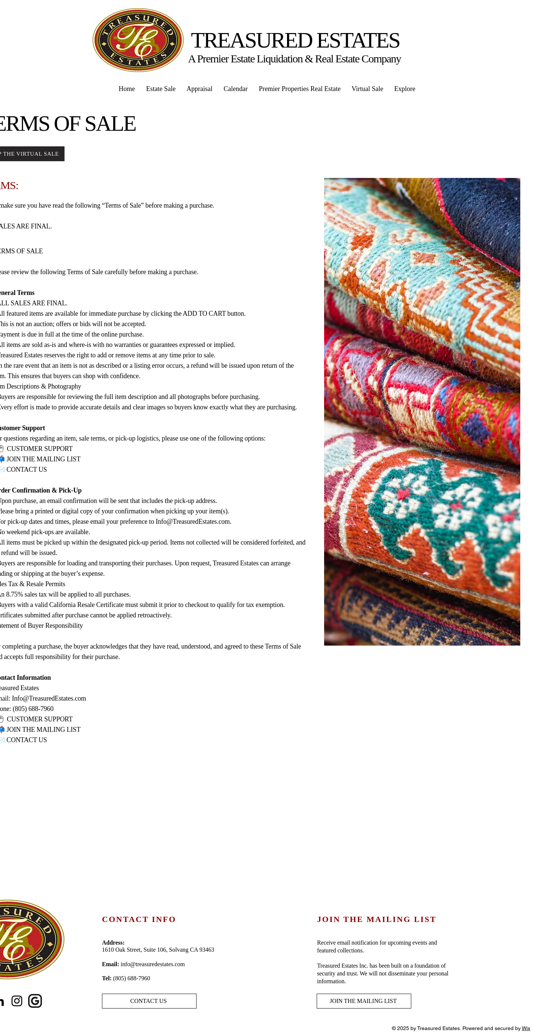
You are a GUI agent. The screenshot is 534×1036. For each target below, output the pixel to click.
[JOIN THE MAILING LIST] (364, 1001)
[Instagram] (17, 1001)
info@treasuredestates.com (153, 964)
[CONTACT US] (149, 1001)
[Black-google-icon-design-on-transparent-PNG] (35, 1001)
